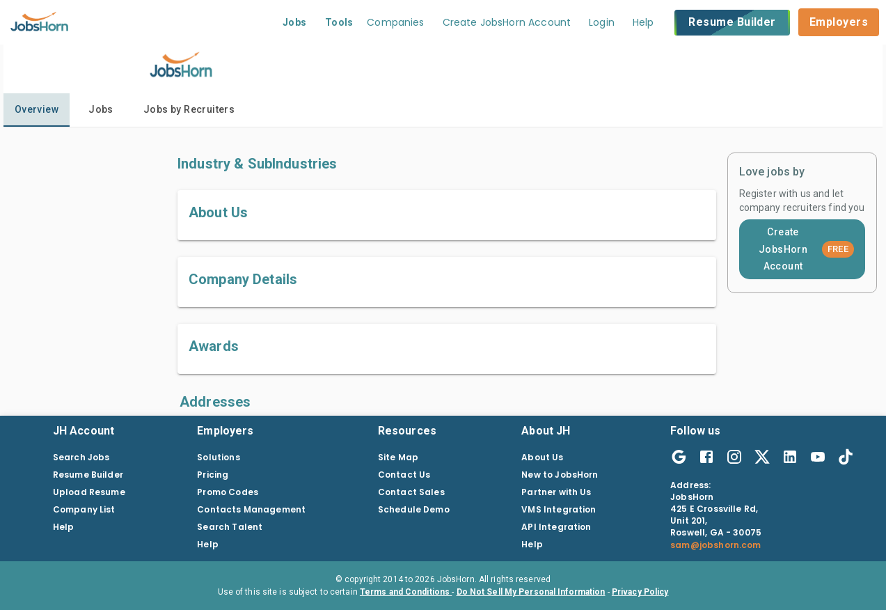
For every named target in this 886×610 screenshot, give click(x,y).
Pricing (212, 474)
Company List (84, 509)
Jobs (295, 22)
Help (643, 22)
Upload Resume (89, 492)
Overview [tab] (36, 109)
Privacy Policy (640, 592)
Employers (838, 22)
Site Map (398, 457)
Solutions (218, 457)
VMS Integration (558, 509)
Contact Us (404, 474)
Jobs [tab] (100, 109)
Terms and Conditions (406, 592)
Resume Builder (731, 23)
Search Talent (229, 527)
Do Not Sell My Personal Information (531, 592)
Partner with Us (556, 492)
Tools (339, 22)
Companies (395, 22)
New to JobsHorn (559, 474)
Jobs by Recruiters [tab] (189, 109)
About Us (542, 457)
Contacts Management (251, 509)
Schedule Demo (414, 509)
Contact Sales (411, 492)
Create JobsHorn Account (806, 249)
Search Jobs (81, 457)
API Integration (556, 527)
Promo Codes (227, 492)
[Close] (55, 578)
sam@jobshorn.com (715, 545)
